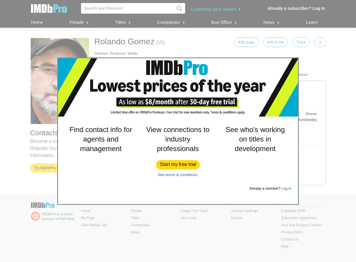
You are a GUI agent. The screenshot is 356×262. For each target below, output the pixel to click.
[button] (178, 164)
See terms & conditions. (177, 174)
